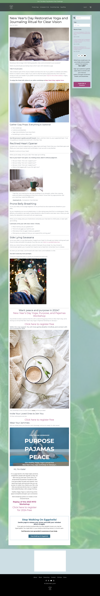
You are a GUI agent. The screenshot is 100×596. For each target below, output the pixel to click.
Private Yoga (33, 7)
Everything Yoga (55, 7)
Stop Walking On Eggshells (39, 536)
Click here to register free (39, 324)
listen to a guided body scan (51, 242)
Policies (59, 577)
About (35, 577)
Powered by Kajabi (50, 592)
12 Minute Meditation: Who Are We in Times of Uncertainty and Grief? (82, 33)
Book (40, 577)
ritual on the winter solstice (54, 75)
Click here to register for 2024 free (24, 509)
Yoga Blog (64, 7)
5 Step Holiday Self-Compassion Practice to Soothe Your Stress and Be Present (82, 41)
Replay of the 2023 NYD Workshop (25, 503)
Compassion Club (44, 7)
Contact (53, 577)
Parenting (46, 577)
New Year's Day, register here (54, 80)
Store (65, 577)
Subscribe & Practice (82, 84)
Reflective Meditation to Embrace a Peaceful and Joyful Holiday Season (82, 48)
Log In (85, 7)
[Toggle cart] (91, 7)
